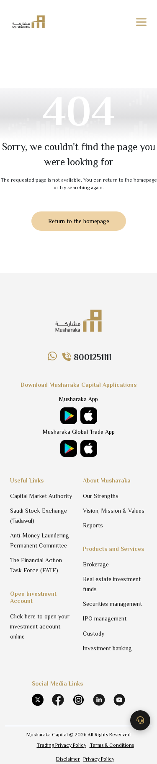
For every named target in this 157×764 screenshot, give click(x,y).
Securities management (112, 603)
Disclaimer (68, 759)
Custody (93, 633)
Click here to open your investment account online (39, 626)
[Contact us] (140, 720)
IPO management (104, 618)
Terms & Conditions (112, 745)
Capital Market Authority (41, 496)
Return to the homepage (78, 221)
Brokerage (96, 564)
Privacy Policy (98, 759)
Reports (93, 525)
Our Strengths (100, 496)
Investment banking (107, 648)
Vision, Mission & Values (113, 510)
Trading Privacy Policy (61, 745)
